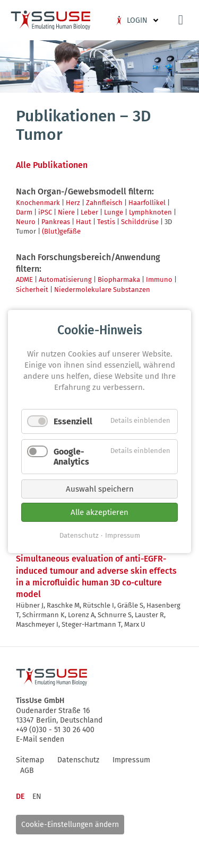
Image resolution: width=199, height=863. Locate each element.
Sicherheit (32, 289)
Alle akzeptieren (99, 512)
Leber (89, 212)
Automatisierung (65, 279)
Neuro (26, 222)
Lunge (113, 212)
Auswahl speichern (100, 489)
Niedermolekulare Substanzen (102, 289)
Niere (66, 212)
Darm (24, 212)
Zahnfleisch (104, 203)
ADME (24, 279)
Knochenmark (38, 203)
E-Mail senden (40, 739)
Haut (83, 222)
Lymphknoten (150, 212)
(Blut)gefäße (61, 231)
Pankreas (55, 222)
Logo (50, 20)
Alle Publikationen (52, 165)
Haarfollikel (147, 203)
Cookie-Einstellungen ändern (70, 824)
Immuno (159, 279)
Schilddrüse (140, 222)
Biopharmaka (119, 279)
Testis (106, 222)
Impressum (122, 535)
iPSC (45, 212)
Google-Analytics (71, 457)
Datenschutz (79, 535)
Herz (73, 203)
